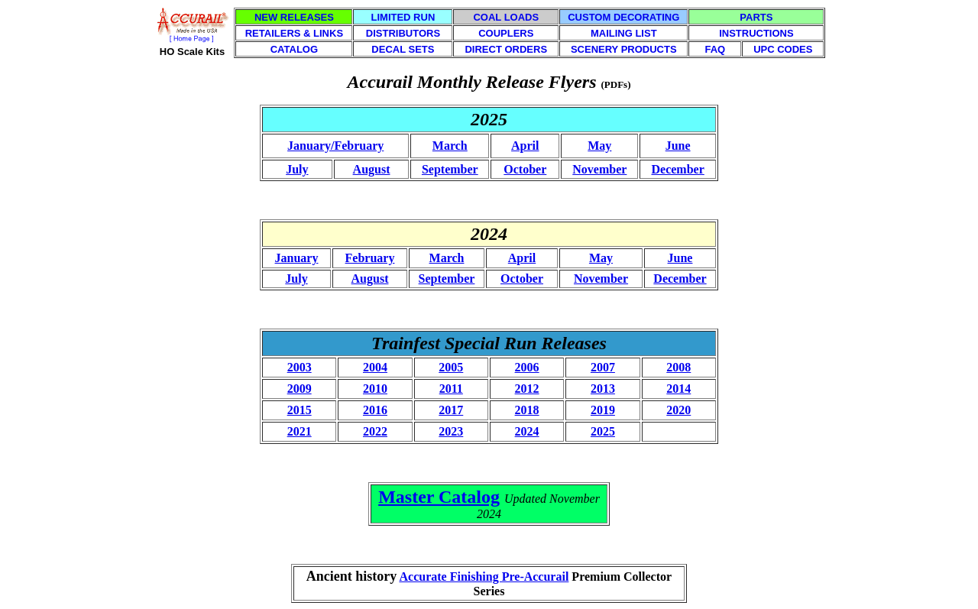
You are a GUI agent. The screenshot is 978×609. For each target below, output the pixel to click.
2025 (603, 431)
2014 (678, 388)
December (678, 169)
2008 (678, 367)
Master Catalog (439, 497)
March (450, 145)
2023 (451, 431)
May (599, 145)
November (599, 169)
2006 (527, 367)
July (297, 169)
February (370, 257)
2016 (375, 409)
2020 (678, 409)
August (371, 169)
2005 (451, 367)
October (525, 169)
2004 (375, 367)
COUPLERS (505, 33)
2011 (451, 388)
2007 (603, 367)
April (525, 145)
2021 (299, 431)
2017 (451, 409)
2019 (603, 409)
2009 (299, 388)
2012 (527, 388)
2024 (527, 431)
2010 (375, 388)
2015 (299, 409)
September (450, 169)
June (678, 145)
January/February (335, 145)
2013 (603, 388)
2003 (299, 367)
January (297, 257)
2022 (375, 431)
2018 (527, 409)
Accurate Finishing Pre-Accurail (483, 576)
